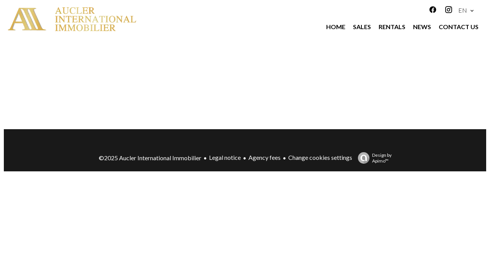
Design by (373, 158)
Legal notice (225, 157)
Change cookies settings (320, 157)
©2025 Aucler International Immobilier (150, 157)
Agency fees (264, 157)
